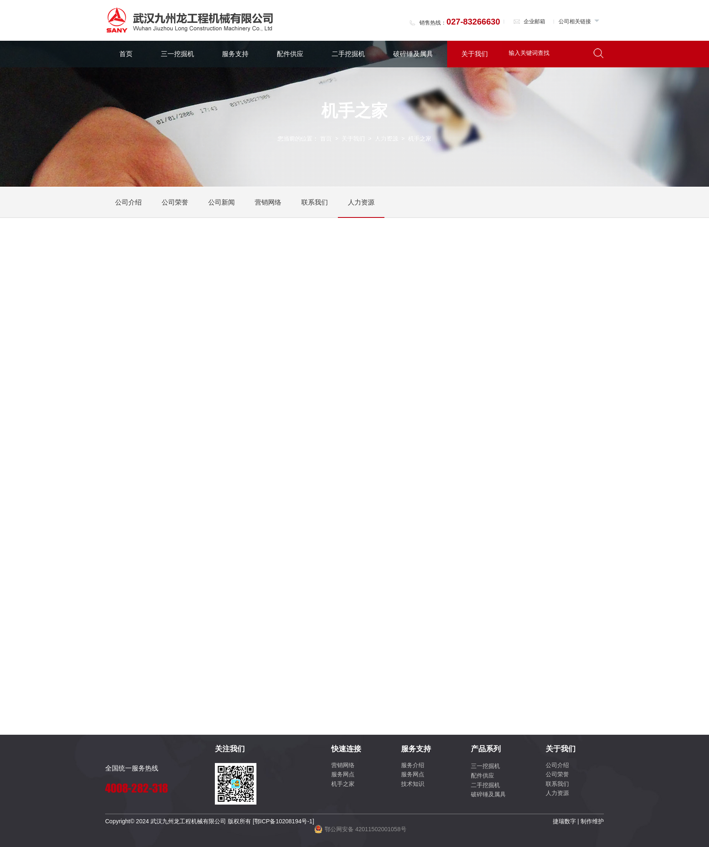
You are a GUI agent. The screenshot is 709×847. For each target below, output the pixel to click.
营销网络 (268, 202)
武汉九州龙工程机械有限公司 (188, 821)
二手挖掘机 (348, 53)
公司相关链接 (579, 21)
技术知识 (412, 783)
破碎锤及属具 (413, 53)
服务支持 (235, 53)
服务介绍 (412, 765)
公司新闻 (221, 202)
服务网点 (342, 774)
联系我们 (314, 202)
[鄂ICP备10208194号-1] (283, 821)
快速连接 (346, 749)
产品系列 (486, 749)
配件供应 (290, 53)
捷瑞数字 (564, 821)
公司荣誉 (175, 202)
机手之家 (342, 783)
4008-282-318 (136, 788)
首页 (126, 53)
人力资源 (386, 138)
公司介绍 (128, 202)
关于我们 (474, 53)
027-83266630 (473, 21)
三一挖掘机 (177, 53)
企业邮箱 (529, 21)
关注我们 (230, 749)
